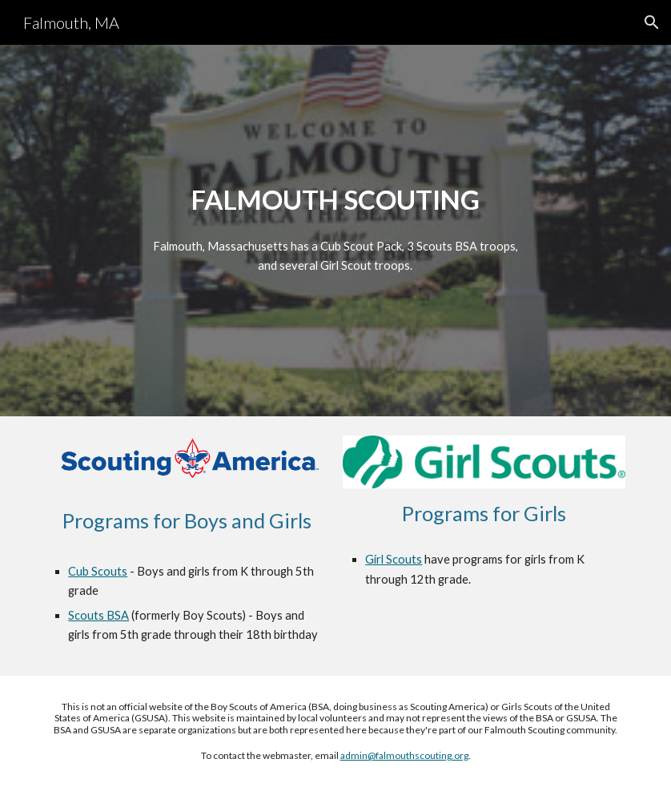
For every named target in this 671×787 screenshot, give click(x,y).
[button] (652, 22)
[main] (335, 200)
